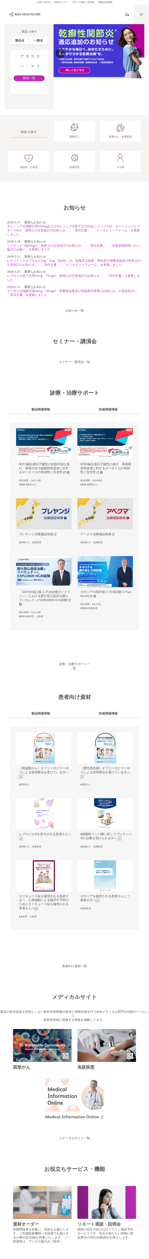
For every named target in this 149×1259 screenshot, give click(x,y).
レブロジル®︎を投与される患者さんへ (45, 835)
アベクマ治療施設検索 (95, 535)
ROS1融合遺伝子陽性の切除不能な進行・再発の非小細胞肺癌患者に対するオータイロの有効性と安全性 (44, 469)
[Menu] (141, 15)
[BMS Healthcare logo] (21, 15)
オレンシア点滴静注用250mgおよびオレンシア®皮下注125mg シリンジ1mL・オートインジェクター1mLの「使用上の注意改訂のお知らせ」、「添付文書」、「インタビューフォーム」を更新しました (73, 232)
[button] (60, 54)
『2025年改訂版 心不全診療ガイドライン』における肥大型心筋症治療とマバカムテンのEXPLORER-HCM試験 (44, 597)
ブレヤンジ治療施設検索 (36, 535)
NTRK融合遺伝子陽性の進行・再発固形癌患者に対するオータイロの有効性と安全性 (105, 469)
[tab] (19, 42)
